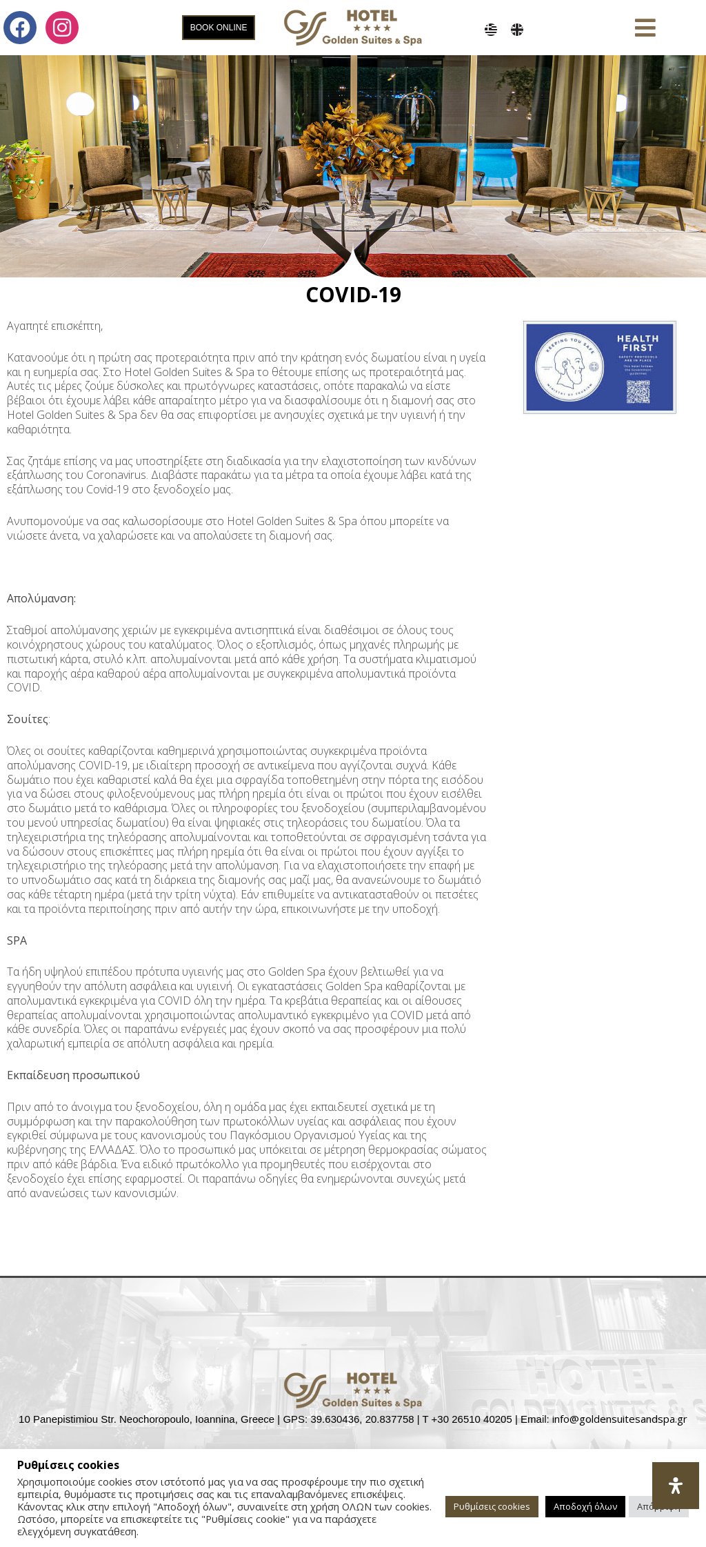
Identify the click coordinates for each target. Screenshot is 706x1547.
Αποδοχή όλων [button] (585, 1506)
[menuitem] (491, 29)
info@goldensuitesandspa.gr (619, 1419)
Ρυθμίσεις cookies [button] (492, 1506)
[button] (645, 28)
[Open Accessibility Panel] (675, 1485)
